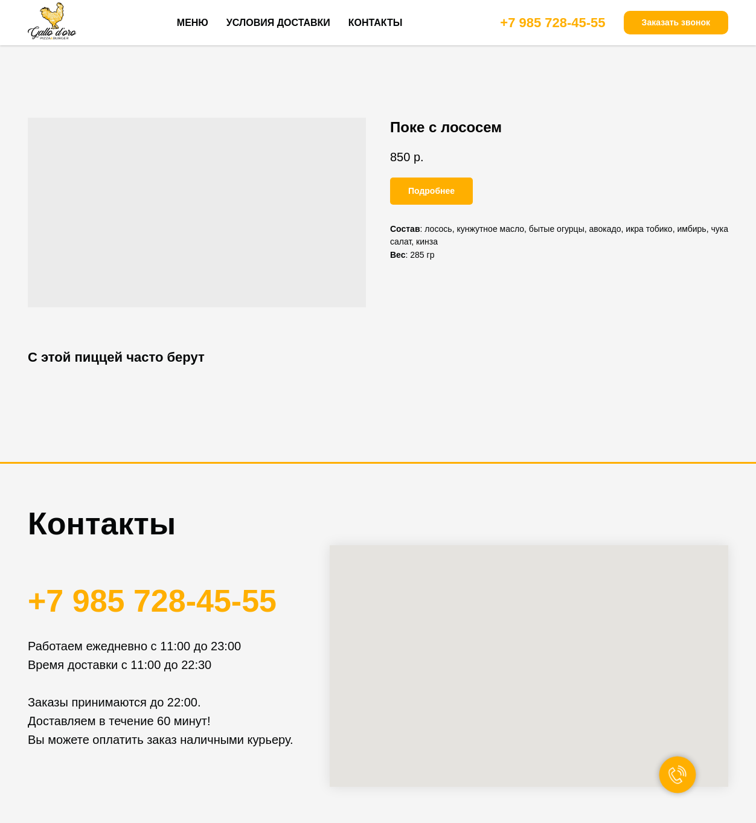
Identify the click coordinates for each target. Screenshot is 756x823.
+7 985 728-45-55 (552, 22)
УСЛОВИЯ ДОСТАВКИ (278, 23)
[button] (676, 23)
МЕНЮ (192, 23)
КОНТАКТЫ (375, 23)
